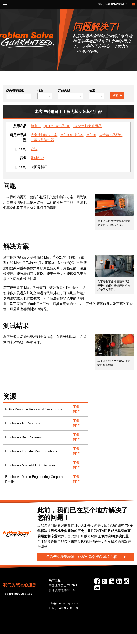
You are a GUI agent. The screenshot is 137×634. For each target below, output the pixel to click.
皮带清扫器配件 (110, 135)
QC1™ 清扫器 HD (57, 126)
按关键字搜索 (15, 90)
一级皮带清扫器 (42, 140)
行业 (40, 90)
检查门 (36, 126)
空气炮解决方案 (72, 135)
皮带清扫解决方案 (44, 135)
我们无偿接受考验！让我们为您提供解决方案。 (83, 557)
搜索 (115, 95)
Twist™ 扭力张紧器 (87, 126)
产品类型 (64, 90)
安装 (34, 149)
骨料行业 (37, 158)
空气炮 (91, 135)
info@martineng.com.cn (64, 603)
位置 (92, 90)
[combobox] (44, 96)
